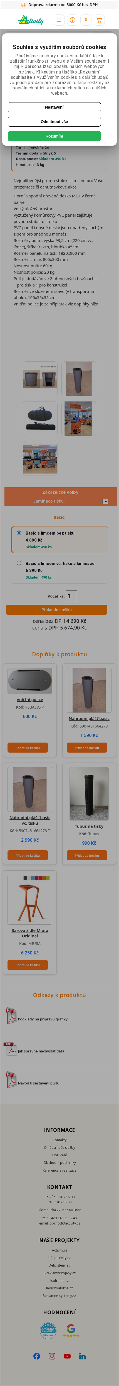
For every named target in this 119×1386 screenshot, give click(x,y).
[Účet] (85, 20)
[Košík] (99, 20)
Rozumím (54, 136)
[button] (59, 20)
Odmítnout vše (54, 121)
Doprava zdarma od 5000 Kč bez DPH (59, 4)
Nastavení (54, 107)
